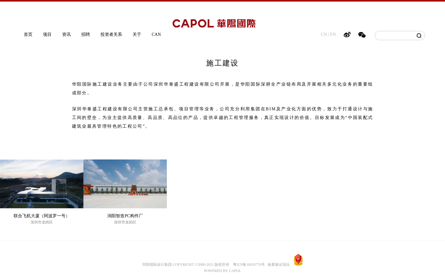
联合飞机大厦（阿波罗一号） (42, 216)
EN (333, 34)
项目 (47, 34)
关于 (137, 34)
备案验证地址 (277, 264)
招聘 (85, 34)
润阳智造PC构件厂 (125, 216)
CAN (156, 34)
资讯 (66, 34)
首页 (28, 34)
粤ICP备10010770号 (249, 264)
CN (324, 34)
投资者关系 (111, 34)
